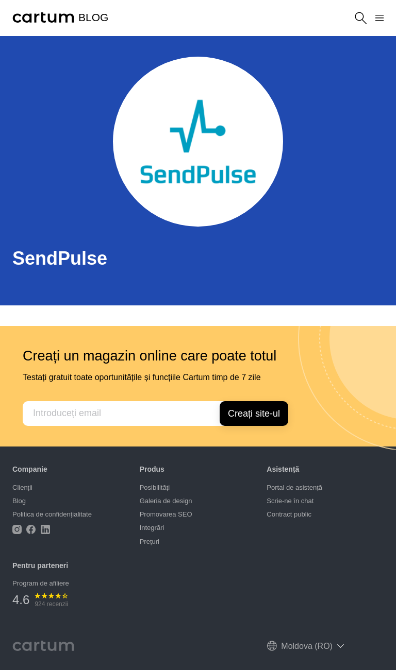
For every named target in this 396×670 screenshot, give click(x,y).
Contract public (289, 514)
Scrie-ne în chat (290, 501)
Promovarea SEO (166, 514)
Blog (19, 501)
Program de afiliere (40, 583)
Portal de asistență (294, 487)
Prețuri (149, 541)
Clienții (22, 487)
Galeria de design (166, 501)
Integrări (152, 527)
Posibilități (155, 487)
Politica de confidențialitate (52, 514)
